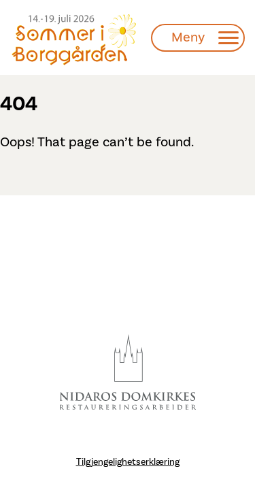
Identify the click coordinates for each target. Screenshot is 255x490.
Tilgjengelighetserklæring (128, 462)
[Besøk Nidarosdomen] (128, 372)
